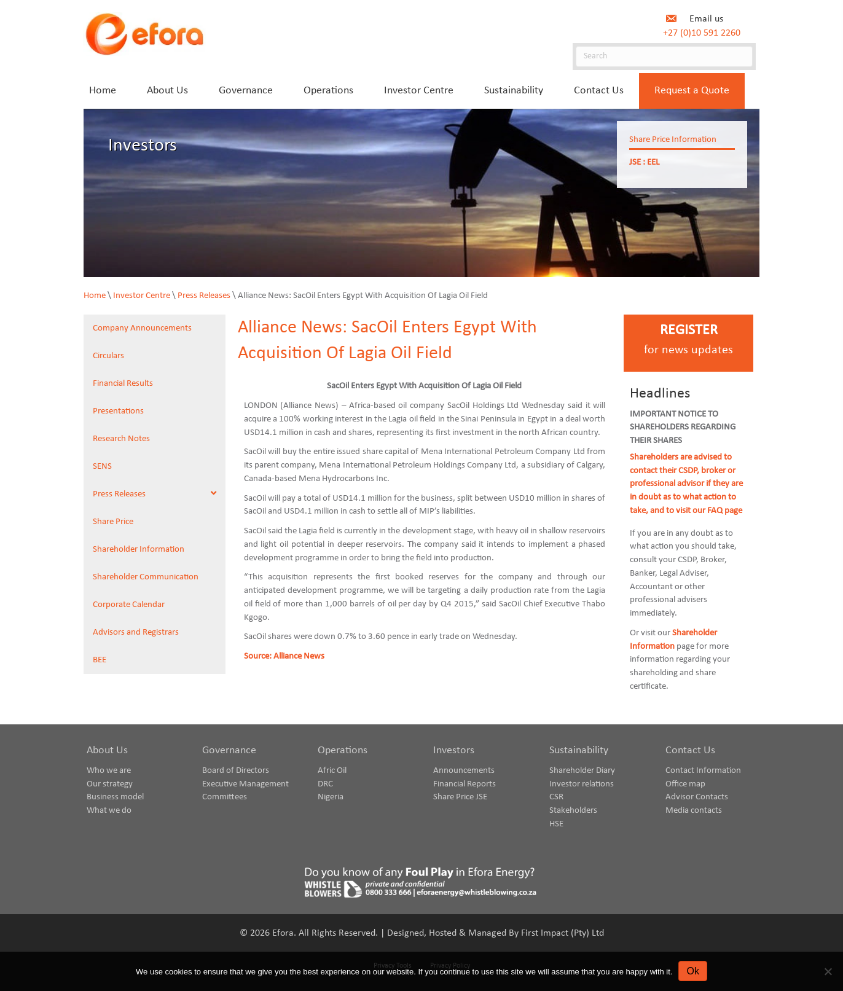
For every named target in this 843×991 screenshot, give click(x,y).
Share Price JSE (460, 797)
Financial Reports (464, 784)
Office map (685, 784)
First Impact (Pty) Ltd (562, 933)
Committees (224, 797)
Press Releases (204, 295)
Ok (692, 971)
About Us (107, 750)
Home (95, 295)
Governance (229, 750)
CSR (556, 797)
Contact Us (690, 750)
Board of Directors (235, 770)
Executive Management (245, 784)
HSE (556, 824)
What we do (109, 810)
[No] (827, 971)
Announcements (464, 770)
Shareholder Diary (582, 770)
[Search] (664, 56)
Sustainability (578, 750)
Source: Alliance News (284, 656)
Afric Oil (332, 770)
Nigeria (330, 797)
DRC (325, 784)
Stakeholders (573, 810)
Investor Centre (141, 295)
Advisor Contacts (696, 797)
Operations (342, 750)
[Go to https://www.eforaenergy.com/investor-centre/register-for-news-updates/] (688, 343)
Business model (115, 797)
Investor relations (581, 784)
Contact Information (703, 770)
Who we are (109, 770)
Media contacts (693, 810)
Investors (453, 750)
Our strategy (110, 784)
